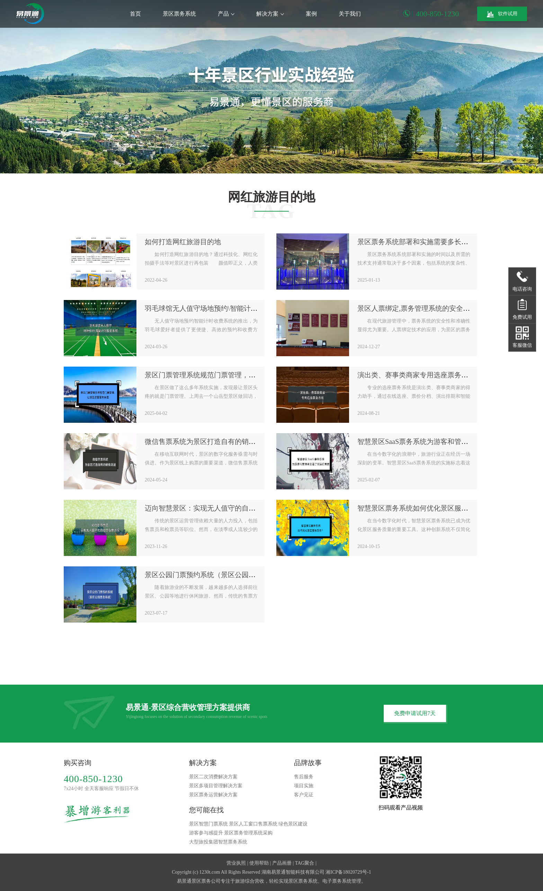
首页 (135, 14)
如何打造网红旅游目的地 (183, 242)
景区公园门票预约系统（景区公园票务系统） (214, 575)
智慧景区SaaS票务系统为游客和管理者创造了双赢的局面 (444, 441)
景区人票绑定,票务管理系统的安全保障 (417, 308)
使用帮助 (259, 863)
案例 (311, 14)
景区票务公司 (206, 881)
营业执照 (236, 863)
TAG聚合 (304, 863)
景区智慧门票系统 (208, 823)
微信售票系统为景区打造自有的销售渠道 (207, 441)
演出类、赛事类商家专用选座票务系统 (416, 375)
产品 (226, 14)
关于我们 (350, 14)
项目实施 (303, 785)
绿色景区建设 (293, 823)
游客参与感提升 (206, 833)
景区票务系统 (179, 14)
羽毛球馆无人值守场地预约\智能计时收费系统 (215, 308)
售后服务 (303, 776)
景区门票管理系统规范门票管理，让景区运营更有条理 (228, 375)
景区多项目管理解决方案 (215, 785)
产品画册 (282, 863)
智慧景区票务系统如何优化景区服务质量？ (423, 508)
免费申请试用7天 (415, 713)
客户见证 (303, 794)
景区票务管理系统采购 (248, 833)
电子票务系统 (336, 881)
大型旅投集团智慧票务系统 (218, 842)
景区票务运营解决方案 (213, 794)
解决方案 (270, 14)
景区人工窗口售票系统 (253, 823)
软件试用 (502, 14)
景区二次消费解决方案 (213, 776)
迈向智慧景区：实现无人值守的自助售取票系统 (217, 508)
